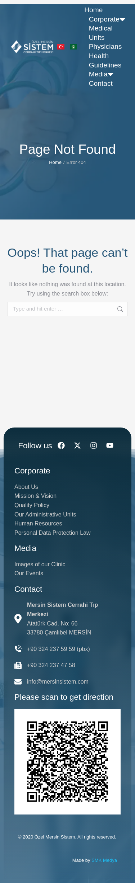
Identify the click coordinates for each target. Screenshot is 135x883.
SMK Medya (104, 860)
